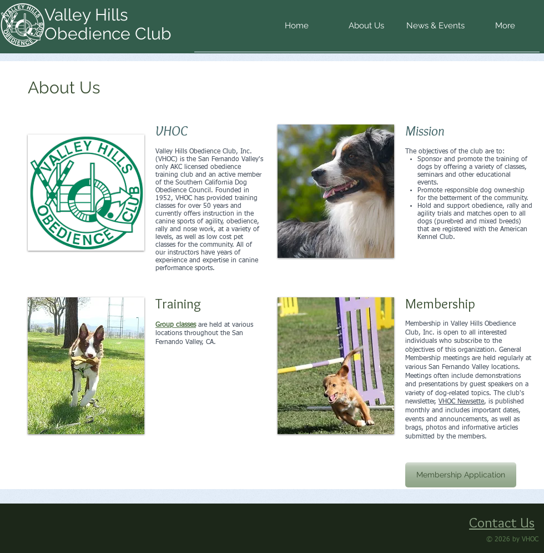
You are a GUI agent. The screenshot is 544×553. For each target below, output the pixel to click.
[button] (366, 29)
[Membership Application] (460, 474)
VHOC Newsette (461, 401)
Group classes (175, 325)
